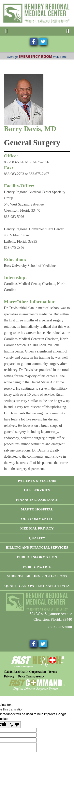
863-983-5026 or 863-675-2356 (26, 162)
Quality (37, 538)
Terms (52, 671)
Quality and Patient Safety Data (36, 586)
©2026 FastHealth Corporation (25, 671)
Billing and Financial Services (37, 547)
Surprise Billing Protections (37, 576)
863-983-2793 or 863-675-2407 (26, 174)
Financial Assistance (37, 500)
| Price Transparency (30, 676)
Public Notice (37, 567)
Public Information (37, 557)
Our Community (37, 519)
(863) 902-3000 (60, 627)
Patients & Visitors (37, 481)
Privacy (9, 676)
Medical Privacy (37, 528)
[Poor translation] (14, 724)
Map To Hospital (37, 509)
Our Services (37, 490)
